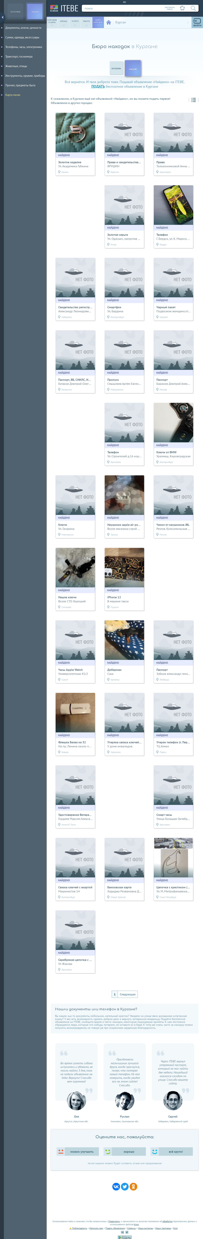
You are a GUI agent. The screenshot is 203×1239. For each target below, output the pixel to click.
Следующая (128, 994)
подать (98, 86)
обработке (167, 1221)
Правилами (114, 1221)
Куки (136, 1224)
